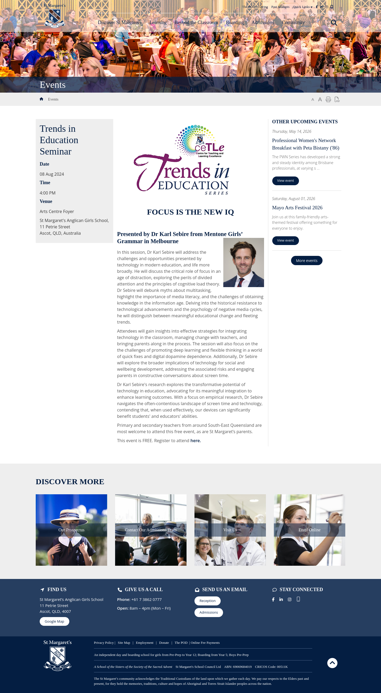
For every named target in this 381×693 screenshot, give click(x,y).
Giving (263, 7)
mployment (146, 643)
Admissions (208, 612)
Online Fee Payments (205, 643)
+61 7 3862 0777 (146, 599)
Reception (207, 600)
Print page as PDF (337, 99)
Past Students (280, 7)
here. (195, 440)
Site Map (124, 643)
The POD (248, 7)
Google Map (54, 621)
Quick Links (302, 7)
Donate (164, 643)
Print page (328, 99)
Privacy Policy (104, 643)
